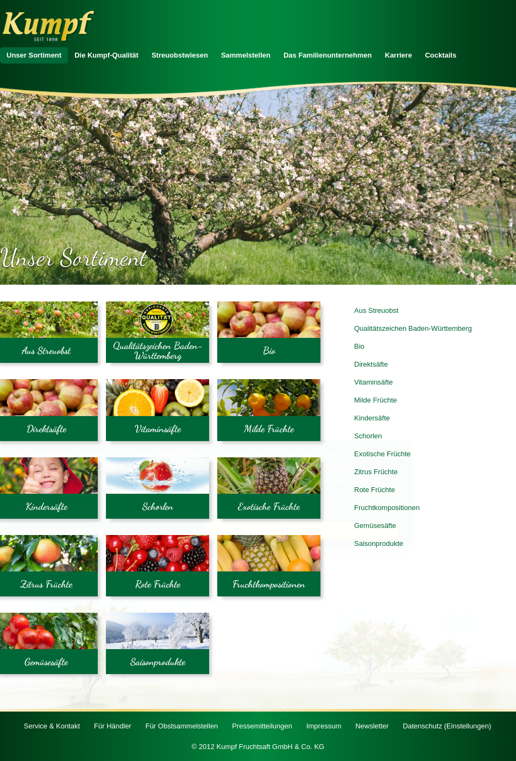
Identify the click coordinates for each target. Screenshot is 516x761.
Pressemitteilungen (262, 726)
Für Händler (112, 726)
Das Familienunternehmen (328, 55)
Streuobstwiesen (180, 55)
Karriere (398, 55)
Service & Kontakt (52, 726)
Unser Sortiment (34, 55)
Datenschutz (447, 726)
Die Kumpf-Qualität (106, 55)
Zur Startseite (49, 26)
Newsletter (371, 726)
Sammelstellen (245, 55)
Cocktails (440, 55)
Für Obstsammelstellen (182, 726)
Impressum (323, 726)
